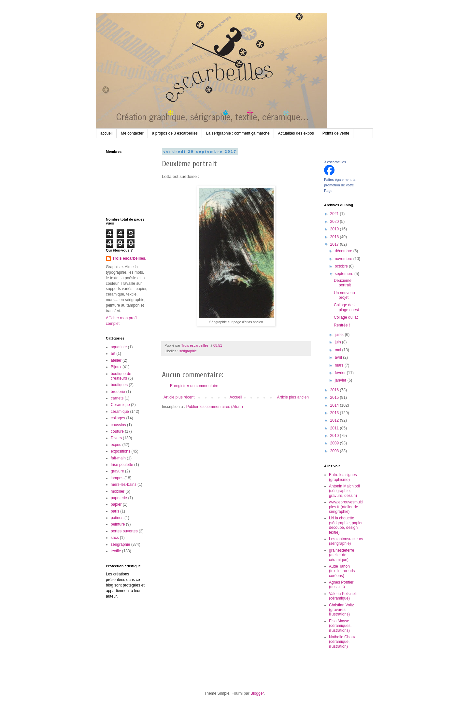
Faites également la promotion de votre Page (339, 185)
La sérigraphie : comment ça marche (238, 133)
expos (116, 444)
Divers (116, 438)
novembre (344, 258)
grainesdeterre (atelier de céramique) (341, 555)
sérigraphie (188, 351)
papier (116, 504)
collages (118, 418)
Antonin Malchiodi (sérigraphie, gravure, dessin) (344, 491)
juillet (340, 334)
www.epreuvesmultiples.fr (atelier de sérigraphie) (345, 507)
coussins (118, 425)
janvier (341, 380)
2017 (335, 244)
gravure (117, 471)
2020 (335, 221)
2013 (335, 413)
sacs (115, 537)
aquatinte (119, 347)
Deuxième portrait (342, 282)
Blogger (257, 693)
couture (117, 431)
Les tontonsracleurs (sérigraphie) (346, 541)
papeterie (119, 498)
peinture (118, 524)
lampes (117, 478)
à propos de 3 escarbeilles (175, 133)
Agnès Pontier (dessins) (341, 584)
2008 (335, 451)
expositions (120, 451)
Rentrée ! (342, 325)
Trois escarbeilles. (129, 258)
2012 (335, 420)
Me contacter (132, 133)
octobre (342, 266)
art (113, 353)
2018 (335, 237)
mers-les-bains (123, 484)
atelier (116, 360)
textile (116, 551)
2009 (335, 443)
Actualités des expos (296, 133)
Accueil (236, 397)
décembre (344, 251)
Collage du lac (346, 317)
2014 (335, 405)
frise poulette (122, 464)
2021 (335, 213)
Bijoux (116, 367)
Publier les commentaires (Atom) (214, 406)
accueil (106, 133)
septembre (344, 273)
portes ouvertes (124, 531)
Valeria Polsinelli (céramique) (343, 595)
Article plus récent (178, 397)
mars (340, 365)
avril (339, 357)
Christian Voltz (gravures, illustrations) (341, 610)
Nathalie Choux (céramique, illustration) (342, 642)
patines (117, 517)
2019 (335, 229)
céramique (120, 411)
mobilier (117, 491)
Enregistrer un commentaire (194, 385)
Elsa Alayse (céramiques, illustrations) (340, 626)
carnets (117, 398)
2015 (335, 397)
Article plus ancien (293, 397)
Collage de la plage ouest (346, 307)
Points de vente (335, 133)
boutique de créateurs (121, 376)
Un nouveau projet (344, 295)
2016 (335, 390)
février (341, 372)
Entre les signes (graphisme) (343, 477)
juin (338, 342)
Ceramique (120, 404)
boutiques (119, 385)
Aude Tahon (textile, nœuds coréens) (342, 571)
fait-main (118, 458)
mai (338, 350)
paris (115, 511)
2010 (335, 435)
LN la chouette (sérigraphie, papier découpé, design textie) (345, 525)
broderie (118, 391)
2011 (335, 428)
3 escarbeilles (335, 162)
